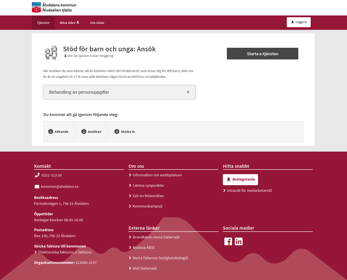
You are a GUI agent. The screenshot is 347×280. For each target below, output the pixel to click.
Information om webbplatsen (155, 174)
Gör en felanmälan (146, 195)
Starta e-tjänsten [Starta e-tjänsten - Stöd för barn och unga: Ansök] (262, 53)
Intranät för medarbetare (247, 190)
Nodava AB (141, 247)
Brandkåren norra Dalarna (154, 237)
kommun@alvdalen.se (56, 186)
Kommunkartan (145, 206)
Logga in (299, 22)
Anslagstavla (240, 180)
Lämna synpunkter (146, 185)
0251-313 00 (48, 175)
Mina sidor (70, 22)
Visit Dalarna (143, 268)
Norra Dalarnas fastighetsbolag (158, 257)
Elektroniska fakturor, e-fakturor (63, 252)
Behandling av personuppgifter (79, 92)
